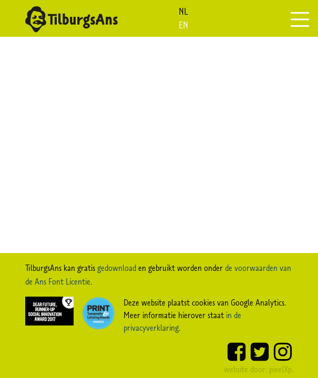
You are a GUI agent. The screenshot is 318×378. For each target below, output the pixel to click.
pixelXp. (281, 369)
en (183, 25)
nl (183, 11)
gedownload (116, 267)
